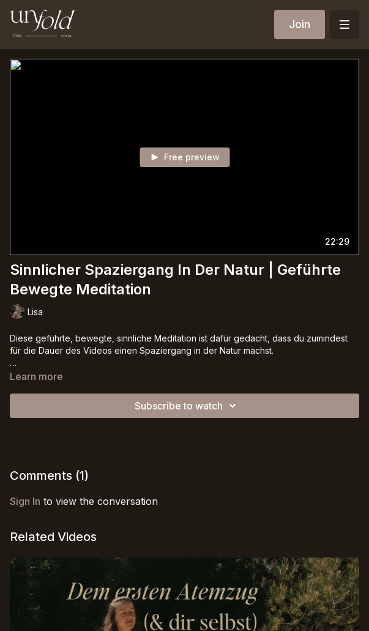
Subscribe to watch (187, 405)
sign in (25, 501)
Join (299, 24)
